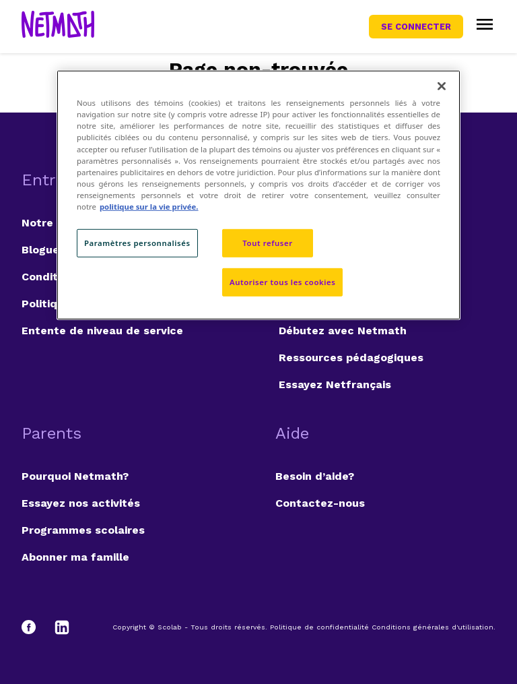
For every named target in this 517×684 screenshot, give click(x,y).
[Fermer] (441, 86)
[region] (258, 194)
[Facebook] (35, 627)
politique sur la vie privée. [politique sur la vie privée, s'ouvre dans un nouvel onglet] (149, 206)
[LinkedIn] (61, 627)
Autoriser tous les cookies (282, 282)
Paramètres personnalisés (137, 243)
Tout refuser (267, 243)
